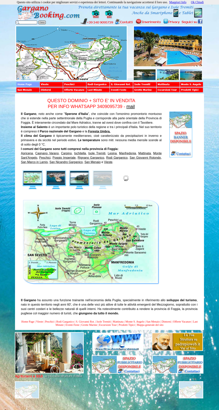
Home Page (27, 321)
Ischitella (80, 153)
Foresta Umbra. (99, 131)
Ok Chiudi (197, 2)
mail (130, 106)
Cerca (42, 22)
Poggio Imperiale (64, 157)
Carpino (66, 153)
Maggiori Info (177, 2)
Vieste (108, 162)
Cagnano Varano (47, 153)
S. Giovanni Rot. (85, 321)
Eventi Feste (73, 324)
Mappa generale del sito (150, 324)
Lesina (112, 153)
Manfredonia (127, 153)
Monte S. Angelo (134, 321)
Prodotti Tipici (127, 324)
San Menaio (92, 162)
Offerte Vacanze (182, 321)
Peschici (45, 157)
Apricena (27, 153)
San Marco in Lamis (34, 162)
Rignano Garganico (91, 157)
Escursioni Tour (108, 324)
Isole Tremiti (96, 153)
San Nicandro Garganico (66, 162)
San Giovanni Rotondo (145, 157)
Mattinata (144, 153)
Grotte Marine (89, 324)
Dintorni (166, 321)
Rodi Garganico (117, 157)
